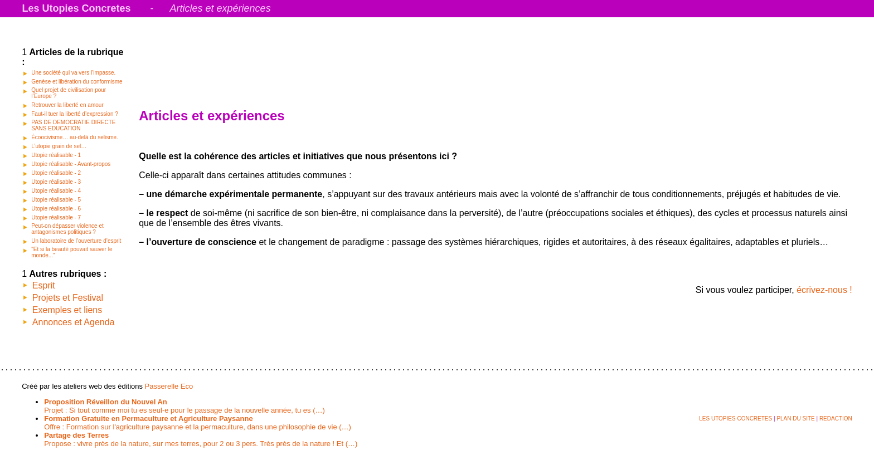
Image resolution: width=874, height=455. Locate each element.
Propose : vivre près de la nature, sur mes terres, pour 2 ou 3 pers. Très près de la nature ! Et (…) (200, 439)
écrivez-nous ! (824, 290)
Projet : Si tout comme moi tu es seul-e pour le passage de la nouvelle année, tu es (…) (184, 406)
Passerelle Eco (169, 386)
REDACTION (835, 418)
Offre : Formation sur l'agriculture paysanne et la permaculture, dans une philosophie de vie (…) (197, 422)
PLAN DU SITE (795, 418)
